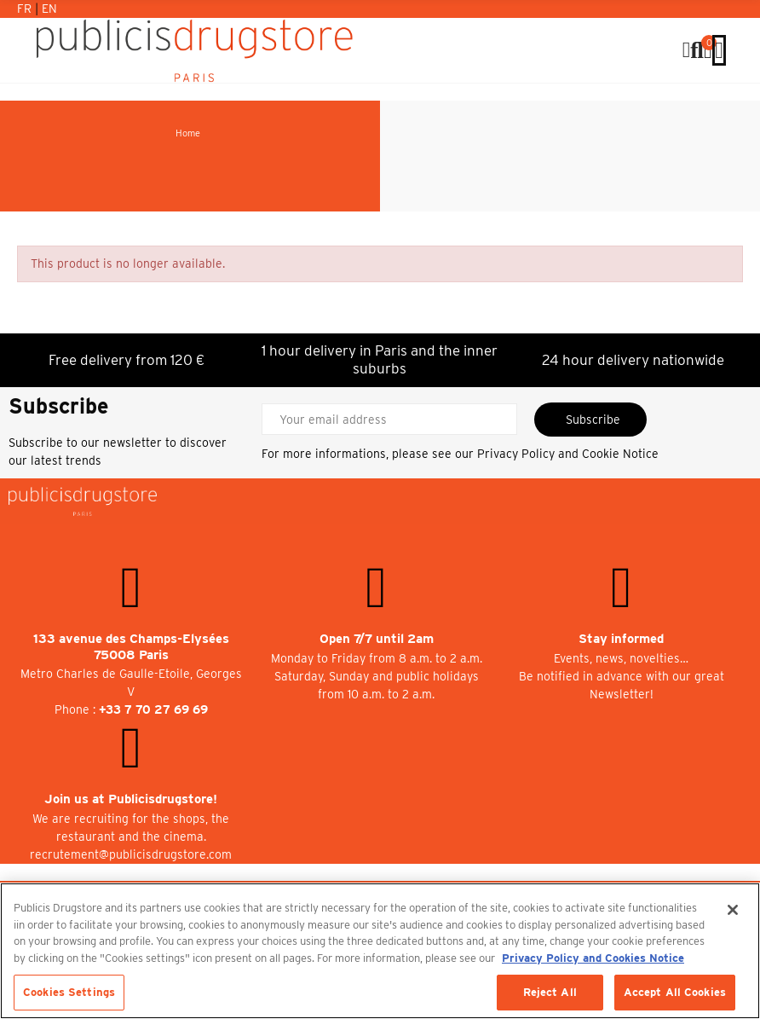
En (49, 8)
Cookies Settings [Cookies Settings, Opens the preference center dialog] (69, 992)
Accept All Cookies (675, 992)
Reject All (550, 992)
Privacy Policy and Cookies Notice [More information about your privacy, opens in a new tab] (593, 958)
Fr (26, 8)
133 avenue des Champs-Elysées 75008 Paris (131, 647)
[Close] (732, 910)
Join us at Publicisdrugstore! (130, 799)
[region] (380, 951)
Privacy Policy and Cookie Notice (568, 453)
